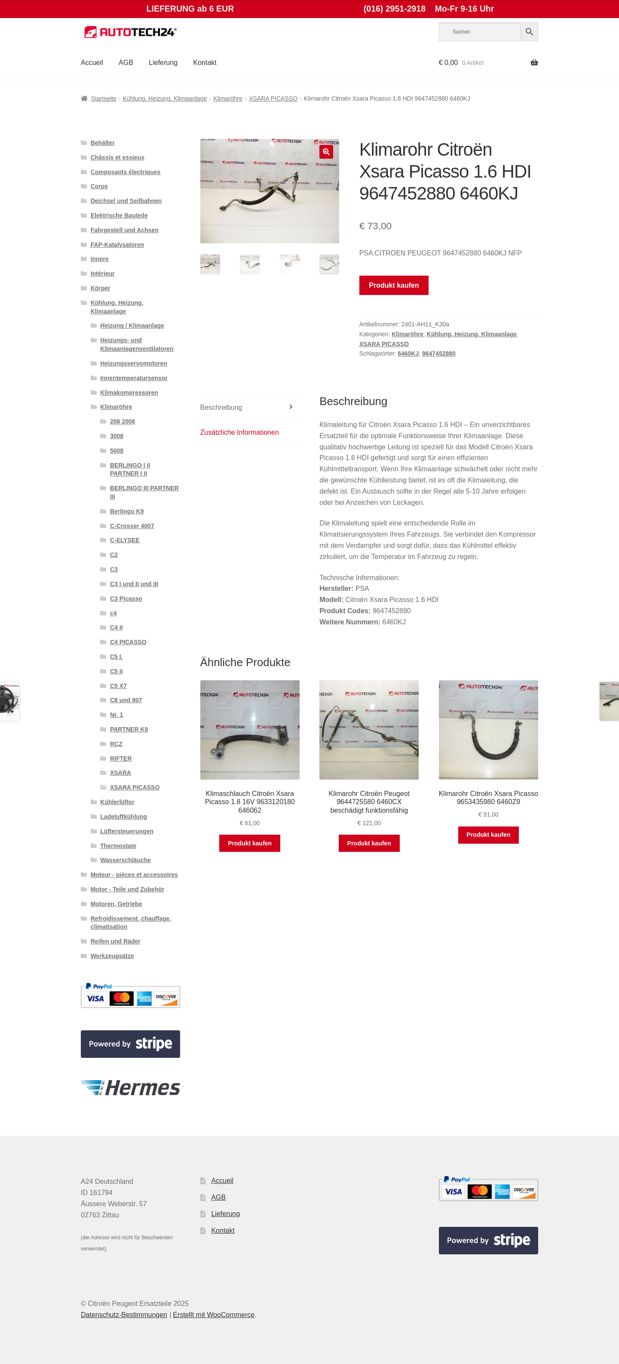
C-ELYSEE (125, 540)
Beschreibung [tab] (221, 407)
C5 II (116, 671)
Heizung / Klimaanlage (132, 325)
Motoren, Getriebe (116, 903)
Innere (100, 258)
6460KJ (408, 353)
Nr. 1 (116, 714)
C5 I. (116, 656)
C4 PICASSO (128, 642)
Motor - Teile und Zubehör (128, 889)
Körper (100, 288)
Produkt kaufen (394, 285)
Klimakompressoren (129, 392)
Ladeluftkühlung (123, 816)
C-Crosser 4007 (132, 525)
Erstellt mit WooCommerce (213, 1314)
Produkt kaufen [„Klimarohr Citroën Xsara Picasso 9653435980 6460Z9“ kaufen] (488, 834)
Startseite (103, 98)
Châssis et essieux (117, 157)
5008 (116, 450)
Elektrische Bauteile (119, 215)
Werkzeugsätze (112, 955)
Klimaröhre (227, 98)
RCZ (116, 743)
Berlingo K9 (127, 511)
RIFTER (121, 758)
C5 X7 (118, 685)
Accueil (92, 62)
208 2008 (122, 421)
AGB (126, 62)
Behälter (103, 142)
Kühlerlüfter (117, 802)
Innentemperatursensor (133, 378)
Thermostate (118, 845)
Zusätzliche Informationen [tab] (239, 432)
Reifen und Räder (116, 941)
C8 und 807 (126, 700)
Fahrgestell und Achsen (125, 230)
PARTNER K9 (129, 729)
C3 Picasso (126, 598)
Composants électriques (126, 172)
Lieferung (163, 62)
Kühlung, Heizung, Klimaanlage (165, 98)
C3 (114, 569)
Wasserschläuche (125, 860)
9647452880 (439, 353)
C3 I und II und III (134, 584)
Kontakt (204, 62)
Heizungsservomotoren (133, 363)
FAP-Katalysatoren (117, 244)
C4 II (116, 627)
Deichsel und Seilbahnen (126, 200)
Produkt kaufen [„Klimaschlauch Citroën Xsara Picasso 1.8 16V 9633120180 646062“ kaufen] (250, 843)
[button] (326, 152)
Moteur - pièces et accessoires (134, 874)
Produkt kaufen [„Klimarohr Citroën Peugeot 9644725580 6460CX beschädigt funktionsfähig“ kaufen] (369, 843)
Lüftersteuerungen (126, 831)
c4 (113, 613)
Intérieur (103, 273)
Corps (99, 186)
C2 (114, 554)
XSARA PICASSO (273, 98)
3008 (116, 436)
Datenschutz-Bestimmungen (124, 1314)
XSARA (120, 772)
